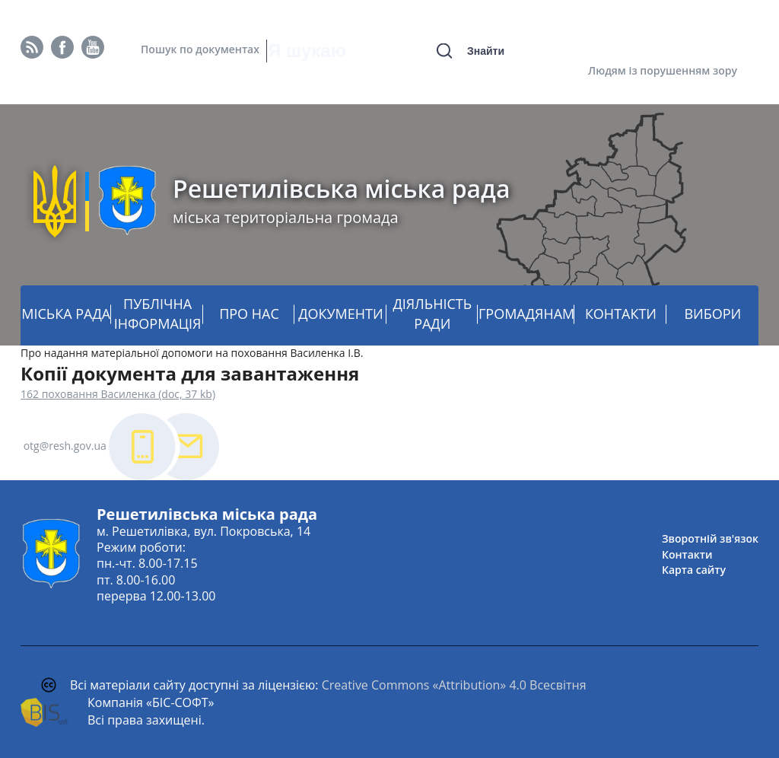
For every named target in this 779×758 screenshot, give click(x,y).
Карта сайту (694, 569)
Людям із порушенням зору (662, 70)
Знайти (485, 51)
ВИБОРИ (712, 313)
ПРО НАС (249, 313)
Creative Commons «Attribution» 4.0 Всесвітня (454, 685)
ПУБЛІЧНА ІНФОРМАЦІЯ (158, 314)
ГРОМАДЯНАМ (526, 313)
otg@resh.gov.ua (65, 445)
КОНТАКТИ (621, 313)
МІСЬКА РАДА (65, 313)
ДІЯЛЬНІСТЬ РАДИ (432, 314)
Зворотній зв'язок (710, 538)
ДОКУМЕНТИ (340, 313)
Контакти (687, 554)
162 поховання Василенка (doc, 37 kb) (118, 394)
